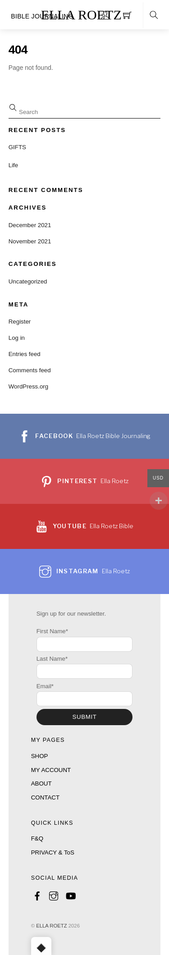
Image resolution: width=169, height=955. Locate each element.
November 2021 (30, 241)
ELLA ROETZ (51, 925)
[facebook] (37, 894)
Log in (17, 337)
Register (20, 321)
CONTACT (45, 797)
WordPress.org (28, 386)
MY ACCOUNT (51, 770)
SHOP (39, 756)
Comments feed (30, 370)
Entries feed (25, 354)
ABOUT (41, 783)
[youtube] (70, 894)
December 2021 (30, 225)
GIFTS (17, 147)
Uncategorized (28, 281)
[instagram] (53, 894)
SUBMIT (84, 716)
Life (13, 165)
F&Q (37, 838)
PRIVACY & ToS (52, 852)
